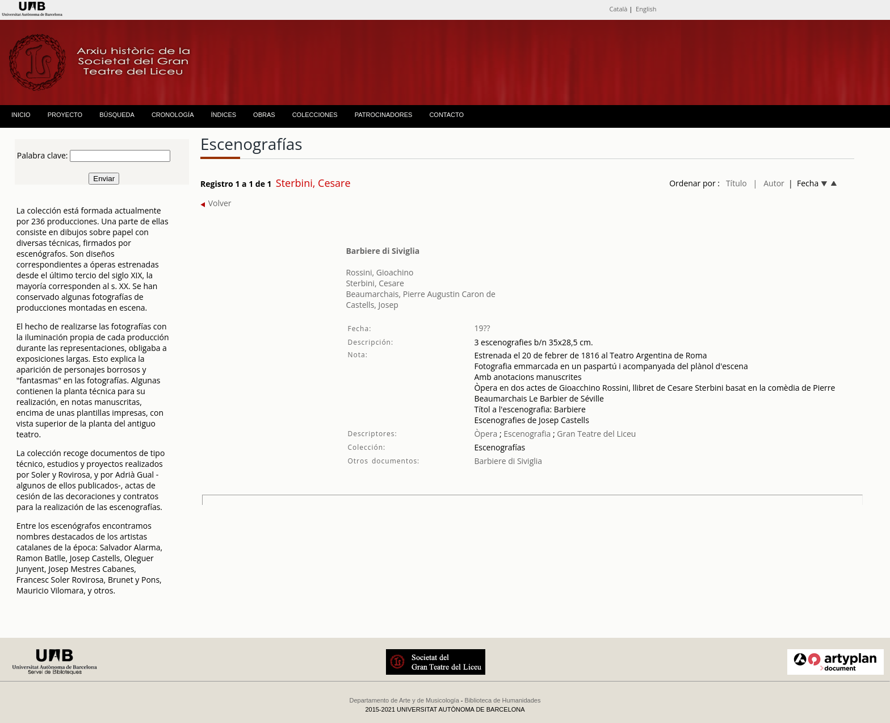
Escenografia (526, 433)
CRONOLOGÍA (173, 114)
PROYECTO (65, 114)
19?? (482, 328)
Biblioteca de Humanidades (503, 700)
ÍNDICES (223, 114)
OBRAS (264, 114)
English (646, 9)
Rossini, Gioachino (379, 272)
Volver (216, 203)
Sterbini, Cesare (375, 283)
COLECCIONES (315, 114)
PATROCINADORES (384, 114)
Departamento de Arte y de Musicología (404, 700)
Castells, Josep (372, 304)
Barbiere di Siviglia (382, 250)
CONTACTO (446, 114)
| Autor (768, 183)
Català (618, 9)
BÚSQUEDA (117, 114)
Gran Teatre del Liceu (596, 433)
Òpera (485, 433)
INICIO (21, 114)
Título (736, 183)
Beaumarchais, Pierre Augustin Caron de (420, 294)
